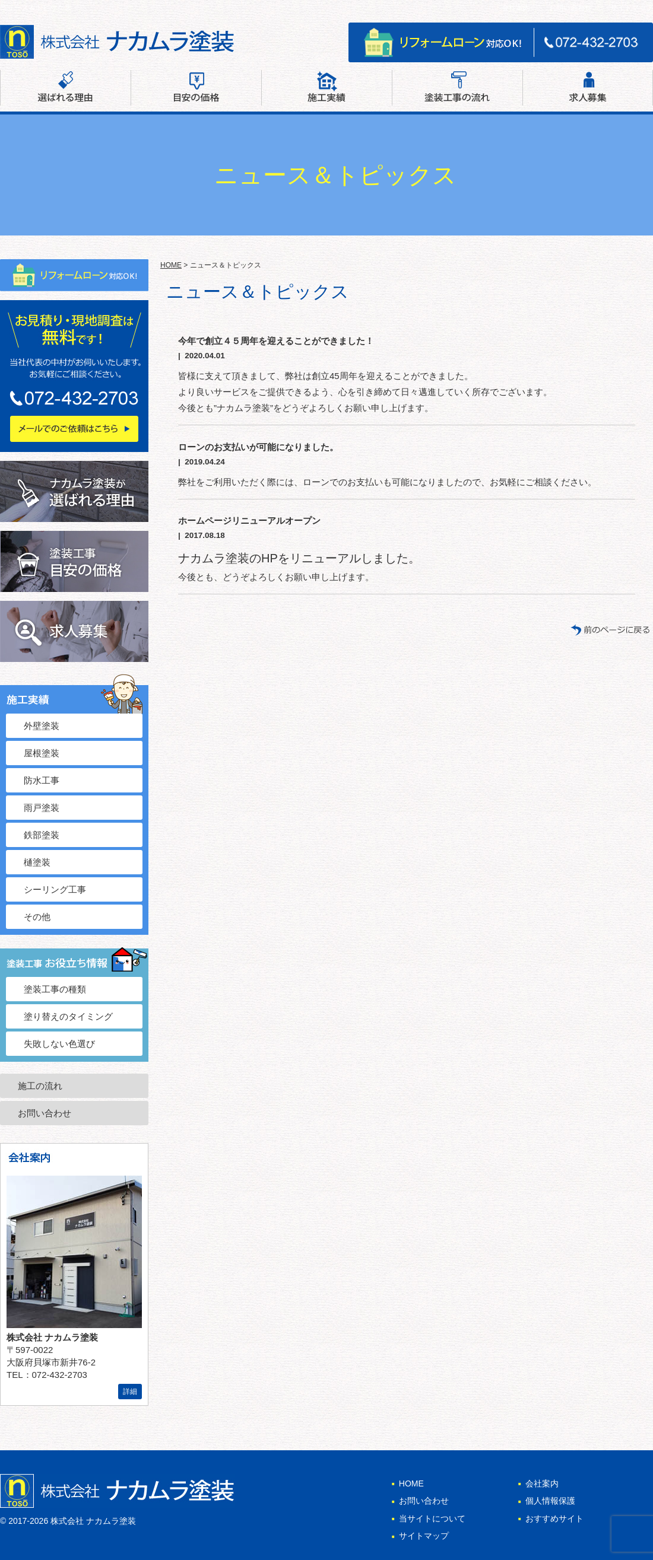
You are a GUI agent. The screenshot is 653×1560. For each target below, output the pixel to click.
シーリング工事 (55, 889)
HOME (171, 265)
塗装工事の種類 (55, 989)
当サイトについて (432, 1518)
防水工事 (41, 780)
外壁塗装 (41, 726)
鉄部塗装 (41, 835)
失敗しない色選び (59, 1044)
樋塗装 (37, 862)
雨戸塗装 (41, 808)
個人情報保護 (550, 1500)
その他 (37, 917)
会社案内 (516, 8)
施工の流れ (40, 1086)
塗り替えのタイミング (68, 1016)
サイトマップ (631, 8)
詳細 (130, 1391)
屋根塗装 (41, 753)
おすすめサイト (554, 1518)
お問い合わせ (570, 8)
